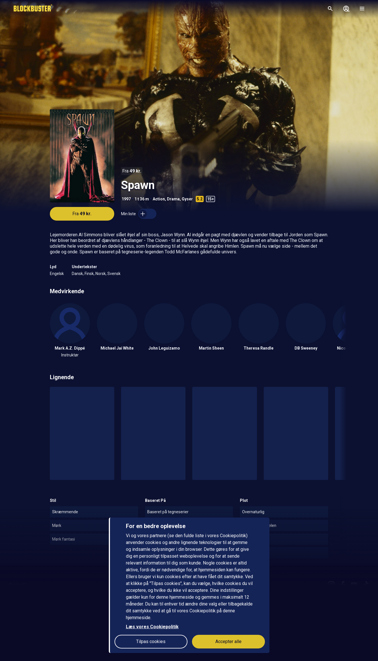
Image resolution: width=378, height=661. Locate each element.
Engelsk (57, 273)
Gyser (187, 199)
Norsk (100, 273)
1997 (126, 199)
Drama (173, 199)
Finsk (89, 273)
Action (159, 199)
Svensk (113, 273)
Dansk (77, 273)
